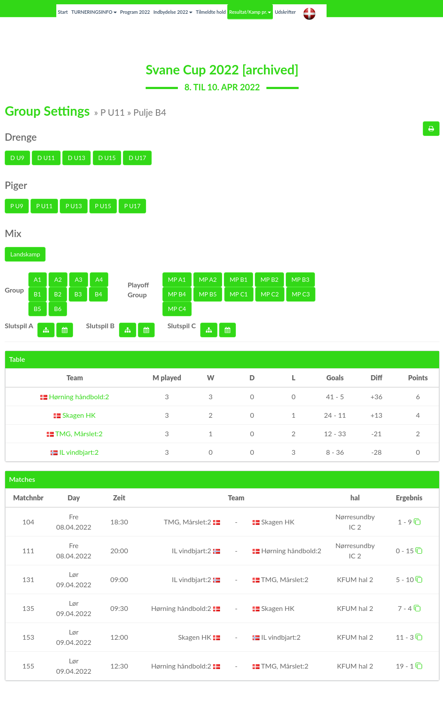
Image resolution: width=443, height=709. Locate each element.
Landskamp (25, 254)
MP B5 (208, 294)
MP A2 (208, 279)
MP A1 (177, 279)
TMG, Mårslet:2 (75, 433)
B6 (57, 308)
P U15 (103, 206)
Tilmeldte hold (211, 12)
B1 (37, 294)
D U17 (137, 157)
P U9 (16, 206)
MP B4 (177, 294)
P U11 (44, 206)
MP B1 (238, 279)
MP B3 (300, 279)
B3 (78, 294)
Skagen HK (74, 415)
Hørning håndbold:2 (74, 396)
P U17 (132, 206)
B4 (98, 294)
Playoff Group (138, 290)
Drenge (21, 137)
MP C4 (177, 308)
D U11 (46, 157)
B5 (37, 308)
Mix (13, 233)
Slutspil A (19, 325)
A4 (99, 279)
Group (14, 290)
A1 (38, 279)
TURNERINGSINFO (94, 12)
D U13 (77, 157)
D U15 (107, 157)
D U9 (17, 157)
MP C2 (270, 294)
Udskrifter (285, 12)
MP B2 (269, 279)
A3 (78, 279)
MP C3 (301, 294)
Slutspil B (100, 325)
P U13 (73, 206)
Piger (16, 185)
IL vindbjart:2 (75, 452)
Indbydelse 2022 (172, 12)
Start (63, 12)
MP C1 (239, 294)
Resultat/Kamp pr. (250, 12)
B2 (57, 294)
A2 (58, 279)
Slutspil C (182, 325)
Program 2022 (135, 12)
